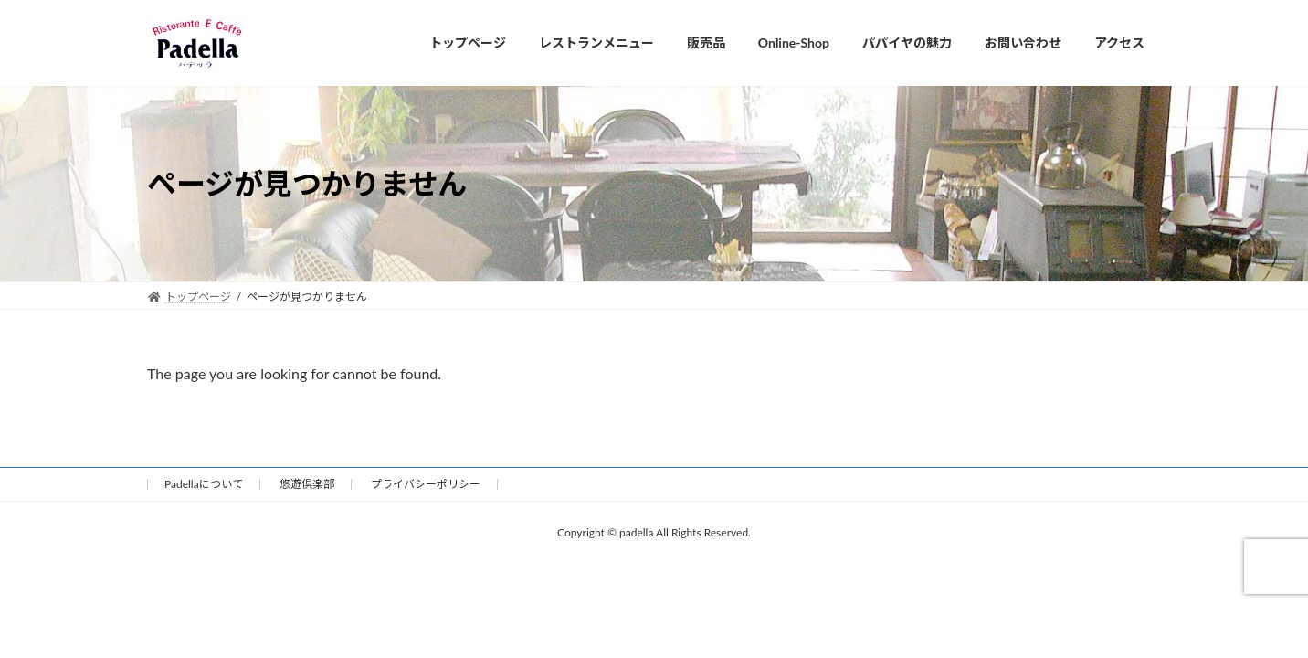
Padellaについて (203, 484)
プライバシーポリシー (425, 484)
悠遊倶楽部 (307, 484)
